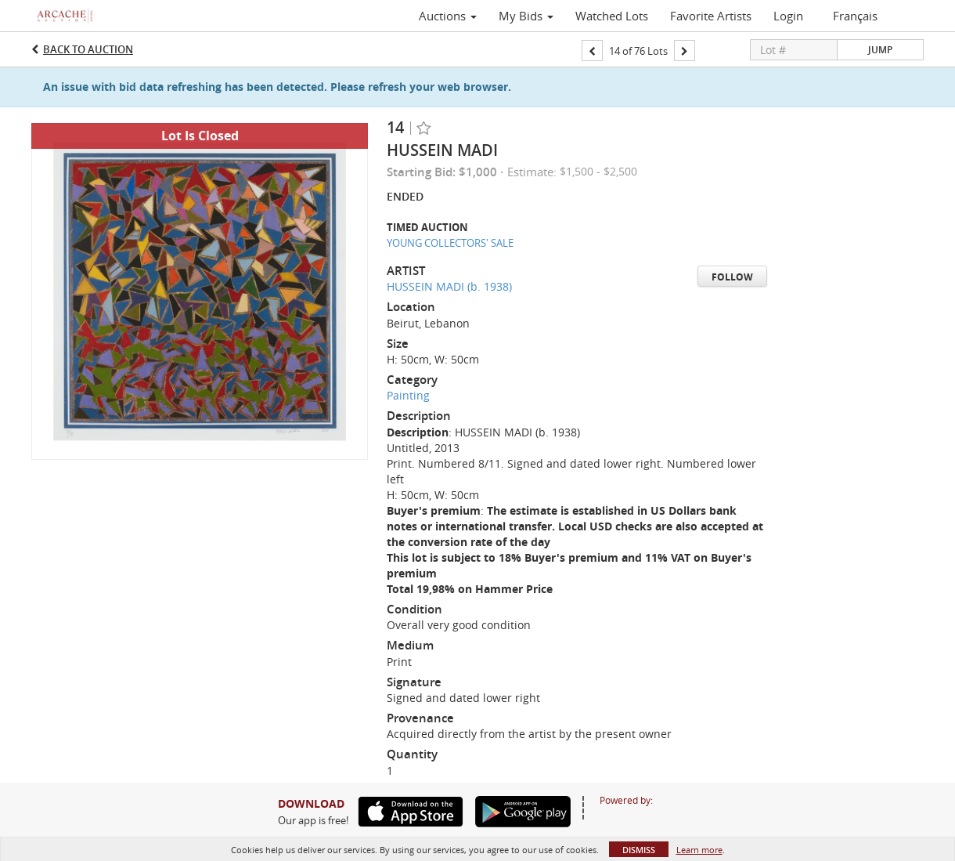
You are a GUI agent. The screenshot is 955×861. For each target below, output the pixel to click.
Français (855, 16)
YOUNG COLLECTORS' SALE (450, 243)
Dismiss (638, 850)
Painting (408, 395)
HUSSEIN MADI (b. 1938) (449, 286)
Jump (880, 49)
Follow (732, 277)
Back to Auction (88, 49)
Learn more (699, 850)
